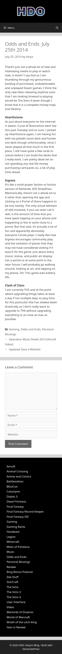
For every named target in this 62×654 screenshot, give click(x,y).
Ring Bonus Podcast (20, 572)
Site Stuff (13, 577)
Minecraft (13, 542)
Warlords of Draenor (20, 612)
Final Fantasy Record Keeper (25, 511)
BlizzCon (12, 486)
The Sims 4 (14, 597)
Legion (11, 537)
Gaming (14, 329)
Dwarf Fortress (16, 501)
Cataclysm (13, 491)
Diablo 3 (12, 496)
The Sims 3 (14, 592)
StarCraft (12, 582)
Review (11, 567)
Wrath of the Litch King (22, 622)
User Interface (16, 602)
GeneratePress (31, 649)
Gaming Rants (16, 527)
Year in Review (16, 627)
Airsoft (11, 466)
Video (10, 607)
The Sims (13, 587)
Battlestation (15, 481)
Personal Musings (18, 562)
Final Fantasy (15, 506)
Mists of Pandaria (18, 547)
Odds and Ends (31, 329)
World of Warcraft (18, 617)
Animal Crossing (17, 471)
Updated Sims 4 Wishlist (25, 349)
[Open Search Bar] (57, 28)
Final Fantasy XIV (18, 517)
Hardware (13, 532)
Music (10, 552)
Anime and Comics (19, 476)
